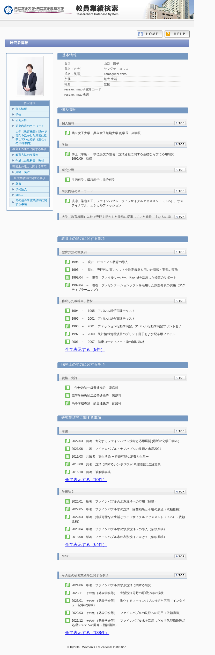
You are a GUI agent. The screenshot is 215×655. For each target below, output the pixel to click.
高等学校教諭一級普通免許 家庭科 (96, 403)
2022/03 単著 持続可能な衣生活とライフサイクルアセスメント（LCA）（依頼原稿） (128, 519)
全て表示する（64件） (86, 544)
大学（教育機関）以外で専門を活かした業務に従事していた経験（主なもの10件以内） (31, 137)
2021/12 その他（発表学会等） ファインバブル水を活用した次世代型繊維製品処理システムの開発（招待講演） (128, 623)
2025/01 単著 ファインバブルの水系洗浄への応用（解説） (114, 501)
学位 (18, 114)
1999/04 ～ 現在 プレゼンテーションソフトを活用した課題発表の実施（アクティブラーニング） (128, 287)
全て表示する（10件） (86, 479)
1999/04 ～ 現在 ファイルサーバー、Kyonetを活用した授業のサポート (124, 277)
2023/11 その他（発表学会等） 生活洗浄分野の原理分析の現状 (118, 593)
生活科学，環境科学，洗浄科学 (93, 180)
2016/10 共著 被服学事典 (91, 472)
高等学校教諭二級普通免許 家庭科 (96, 395)
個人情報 (21, 108)
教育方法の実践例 (27, 154)
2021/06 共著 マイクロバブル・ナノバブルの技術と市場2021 (116, 449)
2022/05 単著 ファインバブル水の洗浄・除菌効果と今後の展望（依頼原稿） (127, 509)
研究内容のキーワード (30, 125)
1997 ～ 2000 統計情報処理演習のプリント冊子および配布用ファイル (123, 334)
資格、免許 (23, 172)
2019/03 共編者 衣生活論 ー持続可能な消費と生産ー (110, 456)
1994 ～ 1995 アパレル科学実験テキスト (103, 311)
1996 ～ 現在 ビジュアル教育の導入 (100, 262)
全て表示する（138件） (87, 632)
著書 (18, 183)
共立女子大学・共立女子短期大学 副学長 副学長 (106, 133)
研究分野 (21, 120)
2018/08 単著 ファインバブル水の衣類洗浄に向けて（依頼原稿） (119, 537)
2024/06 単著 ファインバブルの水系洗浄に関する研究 (111, 585)
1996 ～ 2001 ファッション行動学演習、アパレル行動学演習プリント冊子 (127, 326)
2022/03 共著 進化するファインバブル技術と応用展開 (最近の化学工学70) (125, 441)
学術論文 (21, 189)
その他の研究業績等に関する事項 (31, 202)
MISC (19, 194)
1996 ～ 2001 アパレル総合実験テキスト (103, 318)
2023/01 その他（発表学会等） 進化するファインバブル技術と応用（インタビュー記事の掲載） (128, 603)
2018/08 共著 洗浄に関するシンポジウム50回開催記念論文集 (116, 464)
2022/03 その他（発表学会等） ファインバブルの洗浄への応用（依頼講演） (127, 613)
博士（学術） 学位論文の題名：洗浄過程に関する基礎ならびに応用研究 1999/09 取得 (124, 156)
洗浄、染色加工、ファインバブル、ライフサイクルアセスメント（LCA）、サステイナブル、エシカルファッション (127, 203)
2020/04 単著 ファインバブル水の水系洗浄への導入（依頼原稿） (119, 529)
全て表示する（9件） (85, 349)
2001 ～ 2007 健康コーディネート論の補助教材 (108, 342)
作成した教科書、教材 (30, 160)
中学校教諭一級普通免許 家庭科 (95, 388)
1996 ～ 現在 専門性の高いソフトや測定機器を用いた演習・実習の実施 (125, 270)
